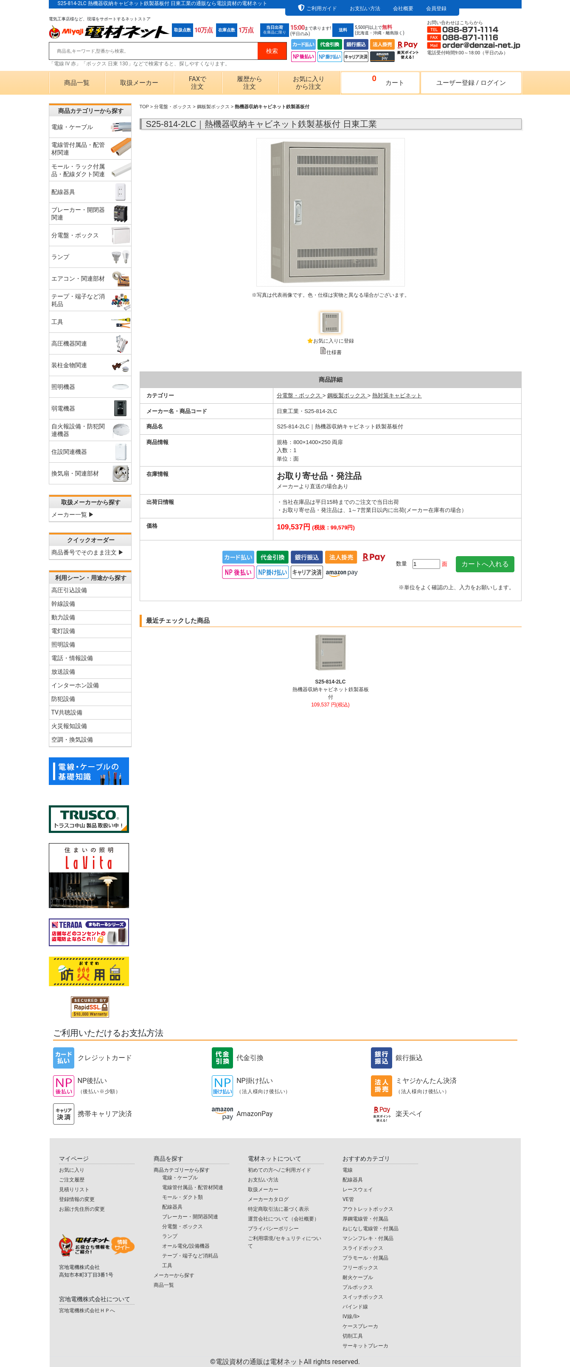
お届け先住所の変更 (82, 1209)
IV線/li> (351, 1316)
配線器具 (172, 1207)
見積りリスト (74, 1190)
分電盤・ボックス (172, 106)
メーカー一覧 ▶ (72, 514)
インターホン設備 (75, 685)
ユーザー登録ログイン (471, 83)
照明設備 (63, 644)
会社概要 (403, 8)
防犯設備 (63, 698)
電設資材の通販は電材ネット (288, 1362)
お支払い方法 (365, 8)
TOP (144, 106)
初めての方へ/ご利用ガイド (279, 1170)
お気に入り (71, 1170)
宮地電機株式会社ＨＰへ (87, 1311)
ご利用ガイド (321, 8)
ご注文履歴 (71, 1180)
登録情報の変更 (77, 1199)
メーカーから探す (174, 1275)
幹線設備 (63, 603)
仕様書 (334, 352)
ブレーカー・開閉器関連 (190, 1217)
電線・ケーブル (180, 1178)
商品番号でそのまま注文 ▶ (87, 552)
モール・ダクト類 (182, 1197)
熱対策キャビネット (397, 395)
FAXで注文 (197, 82)
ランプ (169, 1236)
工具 (167, 1266)
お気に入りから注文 (309, 82)
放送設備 (63, 671)
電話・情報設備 (72, 658)
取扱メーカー (139, 83)
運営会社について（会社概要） (283, 1219)
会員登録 (436, 8)
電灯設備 (63, 630)
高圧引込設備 (69, 590)
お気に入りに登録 (333, 341)
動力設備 (63, 617)
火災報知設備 (69, 726)
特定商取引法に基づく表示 (278, 1209)
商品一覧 (77, 83)
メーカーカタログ (268, 1199)
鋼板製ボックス (213, 106)
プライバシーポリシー (273, 1229)
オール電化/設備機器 (186, 1246)
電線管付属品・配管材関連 (192, 1187)
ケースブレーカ (360, 1326)
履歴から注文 (249, 82)
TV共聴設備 (66, 712)
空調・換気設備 (72, 739)
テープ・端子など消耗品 (190, 1256)
